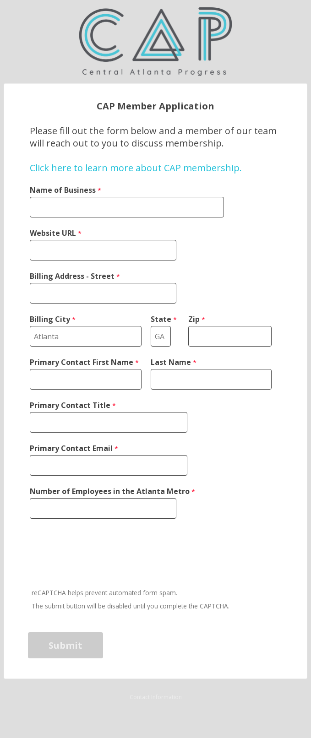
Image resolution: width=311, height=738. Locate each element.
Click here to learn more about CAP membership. (136, 168)
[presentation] (98, 555)
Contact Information (156, 697)
